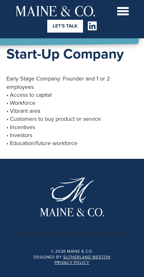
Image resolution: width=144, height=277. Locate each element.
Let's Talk (65, 25)
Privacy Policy (72, 262)
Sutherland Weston (86, 257)
